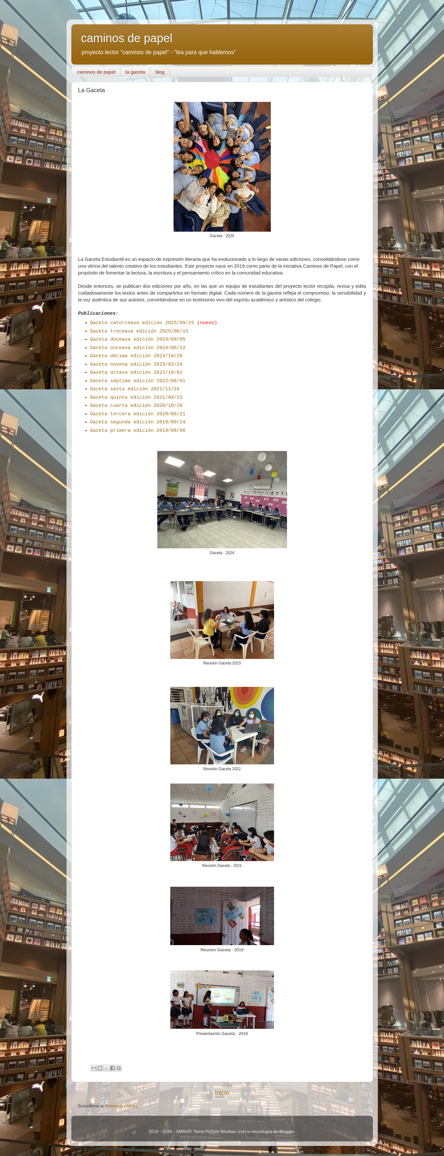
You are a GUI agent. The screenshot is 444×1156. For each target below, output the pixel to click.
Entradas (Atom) (121, 1105)
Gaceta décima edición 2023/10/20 (136, 356)
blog (159, 72)
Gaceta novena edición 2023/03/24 (136, 364)
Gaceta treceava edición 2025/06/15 (139, 331)
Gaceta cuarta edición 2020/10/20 (136, 405)
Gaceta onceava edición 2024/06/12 (138, 347)
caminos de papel (127, 38)
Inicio (222, 1092)
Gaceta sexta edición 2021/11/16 (135, 389)
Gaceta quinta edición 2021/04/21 (136, 397)
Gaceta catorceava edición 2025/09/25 (142, 322)
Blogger (286, 1131)
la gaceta (135, 72)
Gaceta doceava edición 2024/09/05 (138, 339)
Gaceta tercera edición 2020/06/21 (138, 414)
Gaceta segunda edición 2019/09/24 (138, 422)
